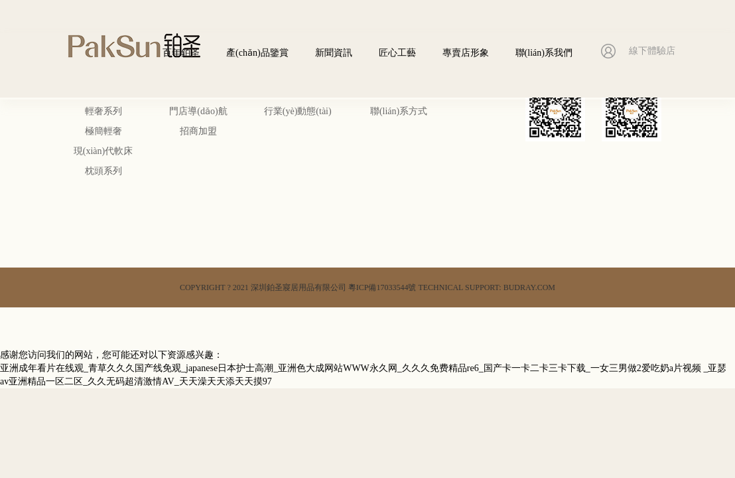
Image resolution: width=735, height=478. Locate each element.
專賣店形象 (465, 53)
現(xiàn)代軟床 (103, 151)
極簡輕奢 (103, 131)
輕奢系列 (103, 111)
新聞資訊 (333, 53)
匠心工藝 (397, 53)
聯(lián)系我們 (543, 53)
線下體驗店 (652, 52)
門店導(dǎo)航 (198, 111)
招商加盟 (198, 131)
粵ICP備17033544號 (382, 287)
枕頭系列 (103, 171)
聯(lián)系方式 (398, 111)
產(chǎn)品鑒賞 (257, 53)
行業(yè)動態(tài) (298, 111)
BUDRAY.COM (529, 287)
